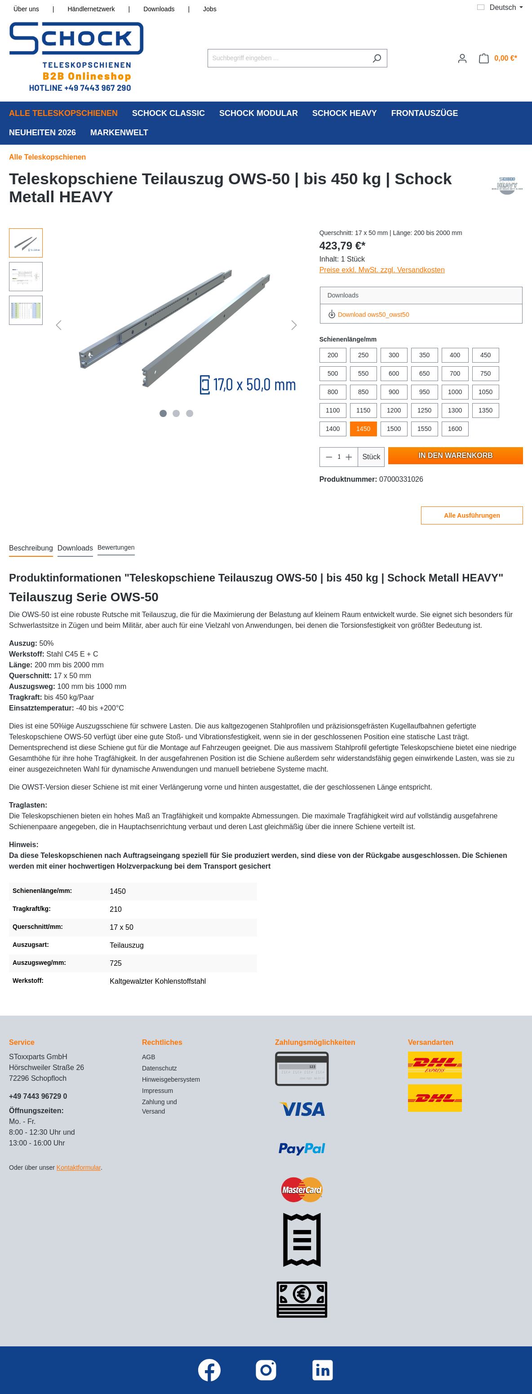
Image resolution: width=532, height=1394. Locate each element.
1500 (394, 428)
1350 (485, 410)
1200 (394, 410)
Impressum (157, 1090)
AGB (148, 1057)
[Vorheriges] (58, 325)
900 (394, 391)
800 (333, 391)
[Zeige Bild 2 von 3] (176, 413)
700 (455, 373)
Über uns (26, 9)
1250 (424, 410)
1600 (455, 428)
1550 (424, 428)
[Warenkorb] (498, 58)
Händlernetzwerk (91, 9)
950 (424, 391)
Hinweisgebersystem (171, 1079)
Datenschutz (159, 1068)
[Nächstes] (294, 325)
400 (455, 355)
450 (485, 355)
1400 (333, 428)
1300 (455, 410)
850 (363, 391)
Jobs (210, 9)
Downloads (158, 9)
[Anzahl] (338, 457)
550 (363, 373)
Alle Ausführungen (472, 515)
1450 (363, 428)
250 (363, 355)
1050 (485, 391)
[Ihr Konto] (462, 58)
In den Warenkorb (456, 455)
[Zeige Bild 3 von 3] (189, 413)
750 (485, 373)
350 (424, 355)
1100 (333, 410)
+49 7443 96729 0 (38, 1096)
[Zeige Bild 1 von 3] (163, 413)
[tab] (31, 549)
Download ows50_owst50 (368, 314)
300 (394, 355)
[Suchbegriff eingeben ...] (287, 58)
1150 (363, 410)
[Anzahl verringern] (328, 457)
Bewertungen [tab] (116, 547)
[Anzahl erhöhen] (349, 457)
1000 (455, 391)
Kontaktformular (79, 1167)
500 (333, 373)
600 (394, 373)
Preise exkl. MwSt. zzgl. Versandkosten (382, 270)
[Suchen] (376, 58)
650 (424, 373)
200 (333, 355)
